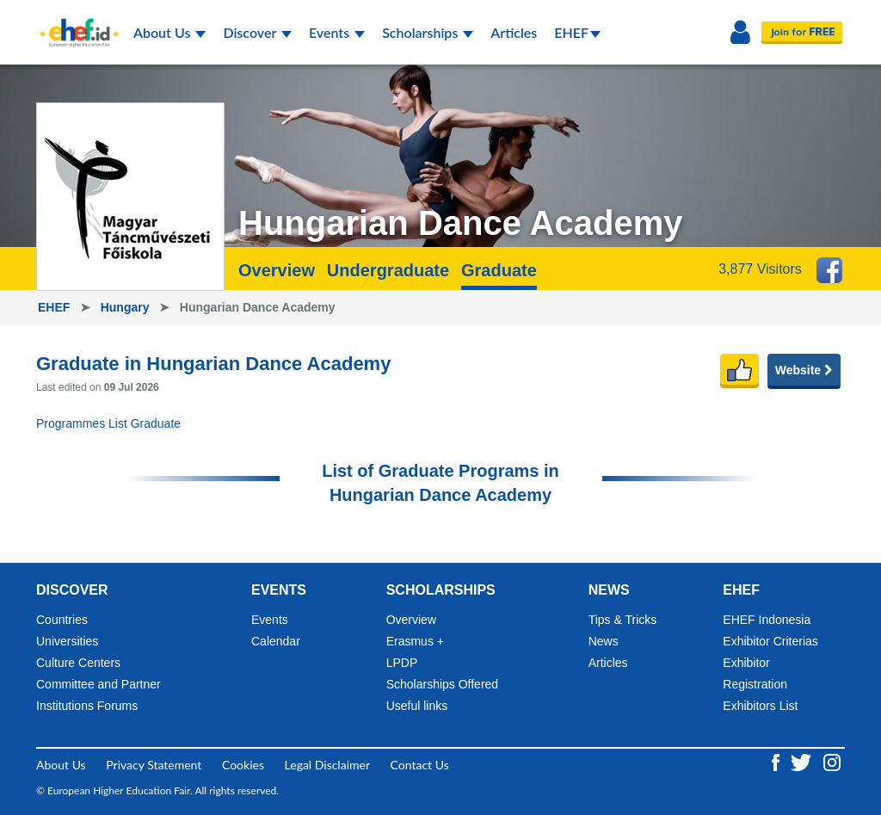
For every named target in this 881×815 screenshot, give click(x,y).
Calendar (275, 641)
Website (804, 370)
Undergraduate (388, 270)
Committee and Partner (98, 684)
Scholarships (427, 32)
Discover (257, 32)
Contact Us (420, 764)
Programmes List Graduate (108, 423)
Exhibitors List (760, 706)
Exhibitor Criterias (770, 641)
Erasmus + (415, 641)
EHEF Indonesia (766, 620)
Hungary (127, 307)
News (603, 641)
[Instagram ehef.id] (832, 761)
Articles (513, 32)
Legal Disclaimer (327, 764)
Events (337, 32)
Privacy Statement (153, 764)
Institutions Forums (87, 706)
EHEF (577, 32)
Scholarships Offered (442, 684)
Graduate (499, 270)
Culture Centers (78, 663)
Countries (62, 620)
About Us (169, 32)
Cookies (243, 764)
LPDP (402, 663)
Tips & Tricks (622, 620)
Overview (276, 270)
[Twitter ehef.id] (802, 761)
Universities (67, 641)
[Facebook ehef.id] (777, 761)
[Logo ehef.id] (74, 21)
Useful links (417, 706)
